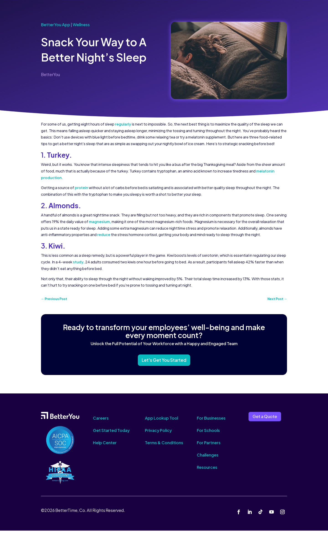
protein (81, 187)
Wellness (81, 24)
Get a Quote (265, 420)
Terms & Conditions (164, 446)
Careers (101, 421)
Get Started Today (111, 433)
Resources (207, 470)
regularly (123, 124)
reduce (103, 234)
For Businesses (211, 421)
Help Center (105, 446)
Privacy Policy (158, 433)
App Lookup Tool (161, 421)
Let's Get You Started (164, 362)
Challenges (207, 458)
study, (79, 261)
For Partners (208, 446)
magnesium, (100, 221)
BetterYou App (55, 24)
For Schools (208, 433)
